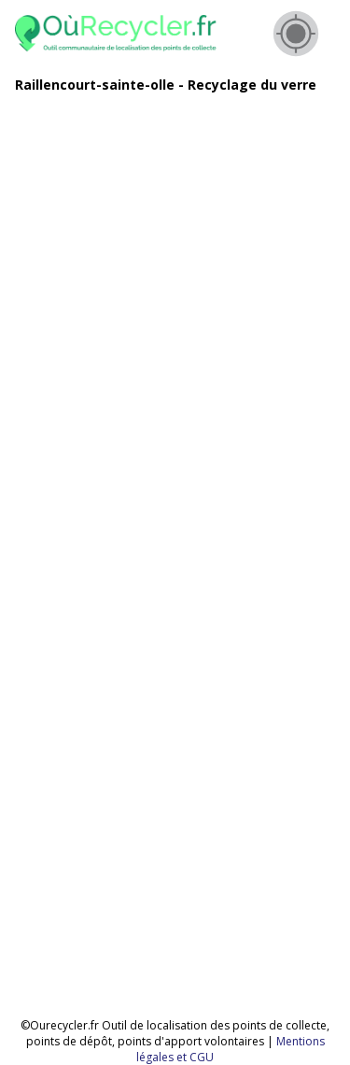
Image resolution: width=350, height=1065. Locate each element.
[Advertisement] (175, 283)
